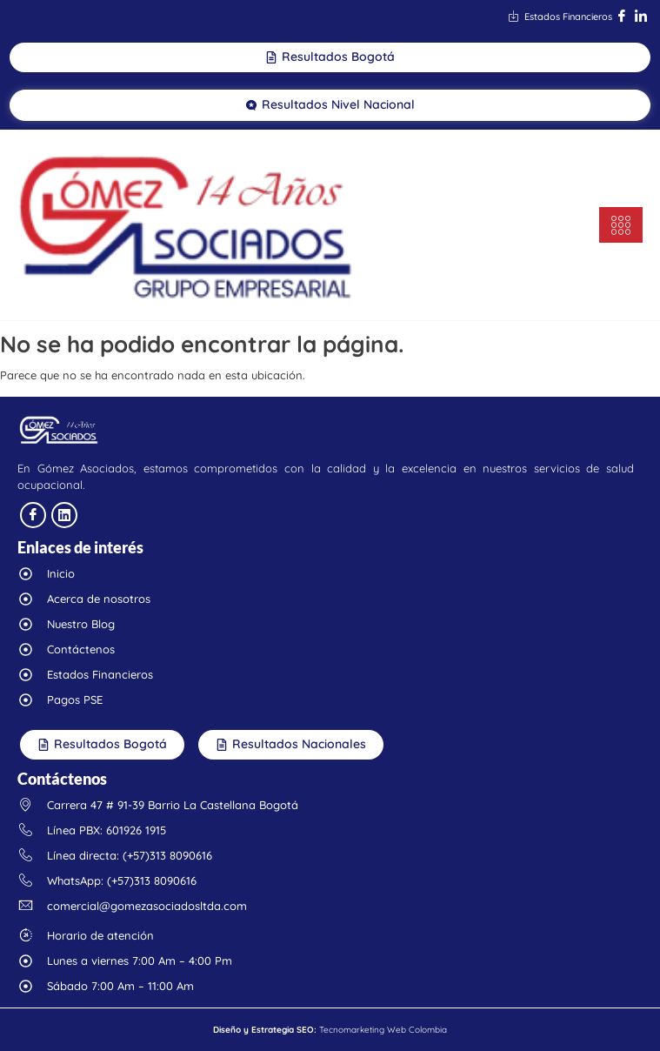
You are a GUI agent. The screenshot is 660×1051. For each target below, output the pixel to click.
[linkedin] (64, 515)
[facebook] (33, 515)
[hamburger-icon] (621, 225)
